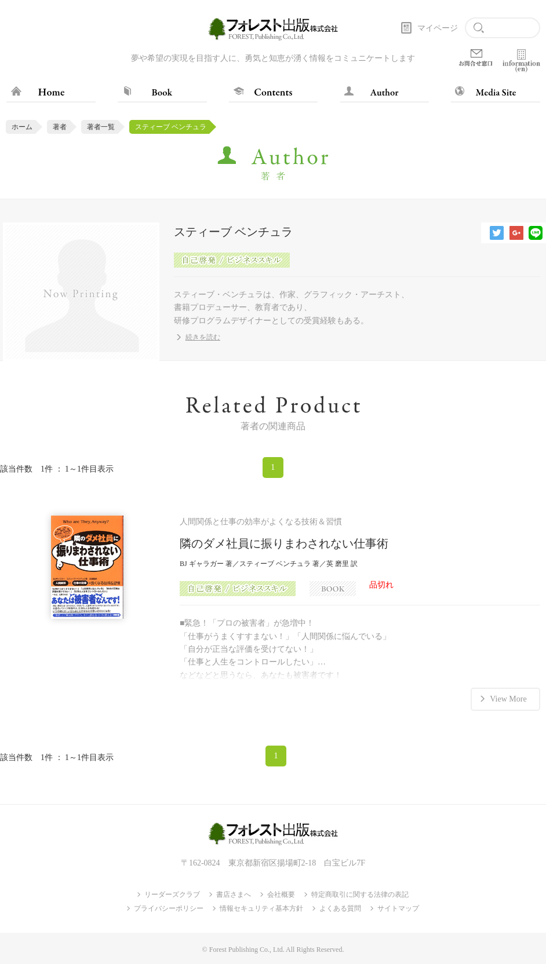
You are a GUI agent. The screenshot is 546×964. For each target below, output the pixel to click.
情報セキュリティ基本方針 (261, 908)
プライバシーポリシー (168, 908)
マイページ (437, 28)
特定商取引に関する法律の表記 (360, 894)
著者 (60, 127)
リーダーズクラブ (172, 894)
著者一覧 (101, 127)
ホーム (22, 127)
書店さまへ (233, 894)
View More (508, 699)
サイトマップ (398, 908)
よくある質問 (340, 908)
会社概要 (281, 894)
